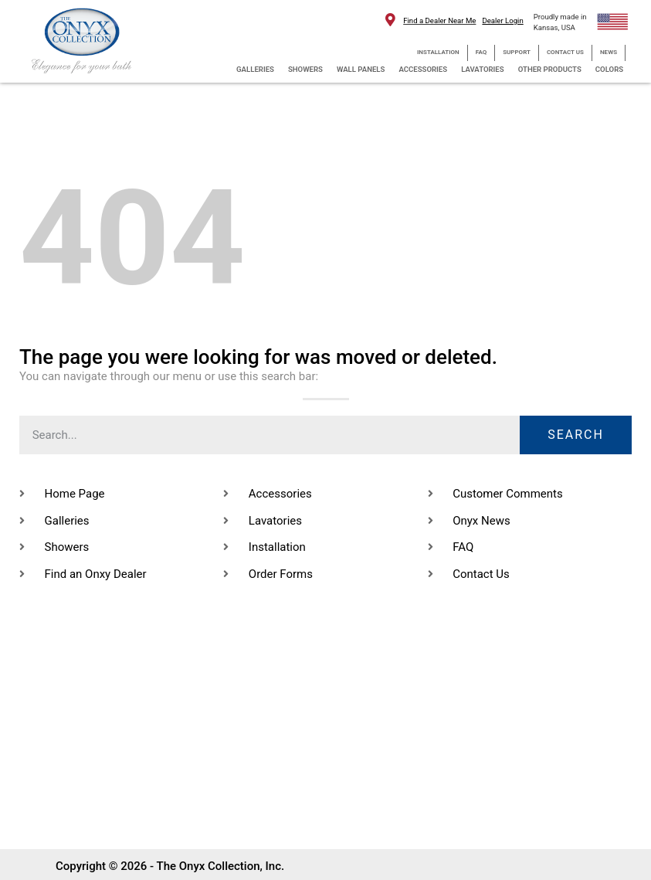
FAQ (481, 52)
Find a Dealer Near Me (439, 20)
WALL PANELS (361, 69)
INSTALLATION (438, 52)
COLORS (609, 69)
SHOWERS (305, 69)
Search (576, 434)
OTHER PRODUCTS (549, 69)
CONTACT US (565, 52)
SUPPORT (517, 52)
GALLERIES (255, 69)
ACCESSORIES (422, 69)
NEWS (608, 52)
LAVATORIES (482, 69)
